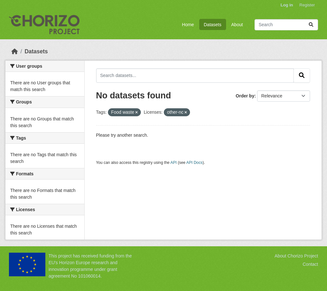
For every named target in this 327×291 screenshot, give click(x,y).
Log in (287, 5)
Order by (245, 95)
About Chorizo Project (296, 255)
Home (188, 24)
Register (307, 5)
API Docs (194, 162)
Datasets (212, 24)
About (237, 24)
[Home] (14, 51)
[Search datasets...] (286, 24)
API (174, 162)
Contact (310, 264)
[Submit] (311, 24)
